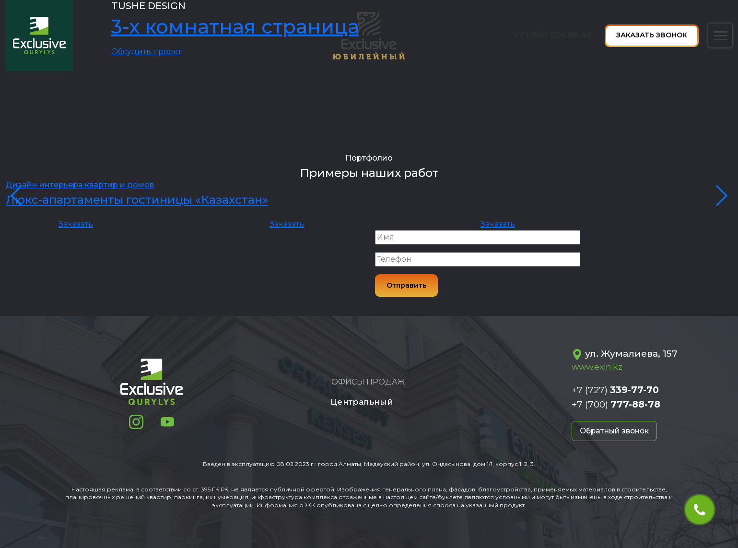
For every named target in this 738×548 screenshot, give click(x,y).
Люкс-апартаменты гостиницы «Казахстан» (137, 200)
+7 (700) (616, 404)
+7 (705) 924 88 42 (552, 34)
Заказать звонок (651, 35)
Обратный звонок (616, 430)
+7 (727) (615, 390)
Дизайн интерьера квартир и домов (80, 184)
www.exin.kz (597, 366)
